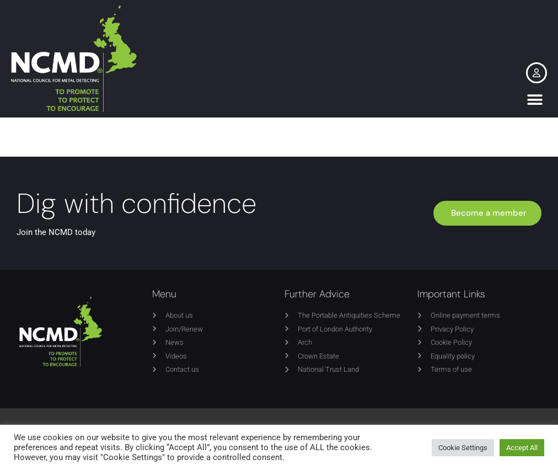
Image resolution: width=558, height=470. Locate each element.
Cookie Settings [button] (462, 448)
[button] (534, 99)
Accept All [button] (522, 448)
